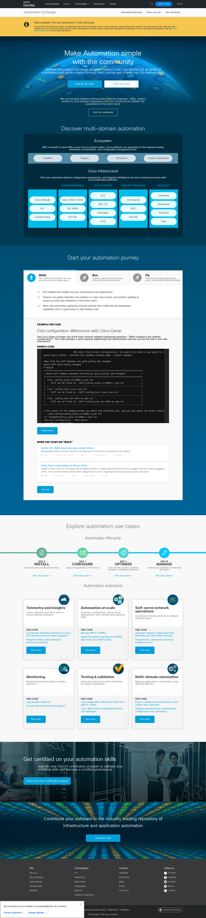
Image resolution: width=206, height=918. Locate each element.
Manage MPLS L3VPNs (93, 633)
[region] (42, 909)
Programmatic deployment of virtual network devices (154, 641)
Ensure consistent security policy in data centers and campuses (156, 703)
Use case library (172, 12)
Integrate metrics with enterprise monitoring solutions (43, 641)
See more (36, 650)
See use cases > (41, 576)
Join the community (103, 112)
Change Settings (36, 912)
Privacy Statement (13, 912)
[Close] (80, 904)
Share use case (154, 12)
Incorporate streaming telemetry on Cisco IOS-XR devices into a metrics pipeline (48, 634)
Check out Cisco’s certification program (47, 781)
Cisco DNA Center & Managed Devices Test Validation (101, 710)
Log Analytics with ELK (38, 702)
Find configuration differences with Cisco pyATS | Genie (103, 703)
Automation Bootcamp (131, 12)
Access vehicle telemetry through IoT (46, 706)
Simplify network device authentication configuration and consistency (155, 710)
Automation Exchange (40, 12)
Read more (47, 431)
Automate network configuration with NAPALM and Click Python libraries (154, 634)
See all (45, 489)
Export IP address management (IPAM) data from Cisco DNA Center (101, 638)
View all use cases (84, 84)
